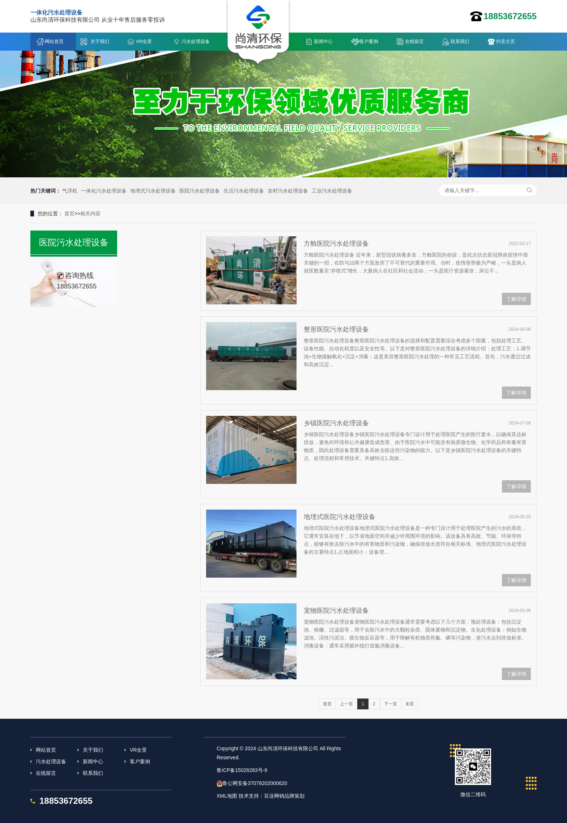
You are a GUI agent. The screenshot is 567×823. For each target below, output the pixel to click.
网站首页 (54, 41)
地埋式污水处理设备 (153, 191)
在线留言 (414, 41)
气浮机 (69, 191)
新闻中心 (323, 41)
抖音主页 (505, 41)
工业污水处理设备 (332, 191)
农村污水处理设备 (288, 191)
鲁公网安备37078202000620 (254, 783)
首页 (69, 213)
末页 (409, 703)
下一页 (390, 703)
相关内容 (90, 213)
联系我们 (460, 41)
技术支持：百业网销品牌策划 (271, 796)
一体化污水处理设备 (104, 191)
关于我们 (99, 41)
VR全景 (144, 41)
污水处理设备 (196, 41)
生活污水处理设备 (243, 191)
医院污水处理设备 (199, 191)
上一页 (346, 703)
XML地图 (227, 796)
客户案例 (368, 41)
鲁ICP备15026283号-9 (242, 770)
